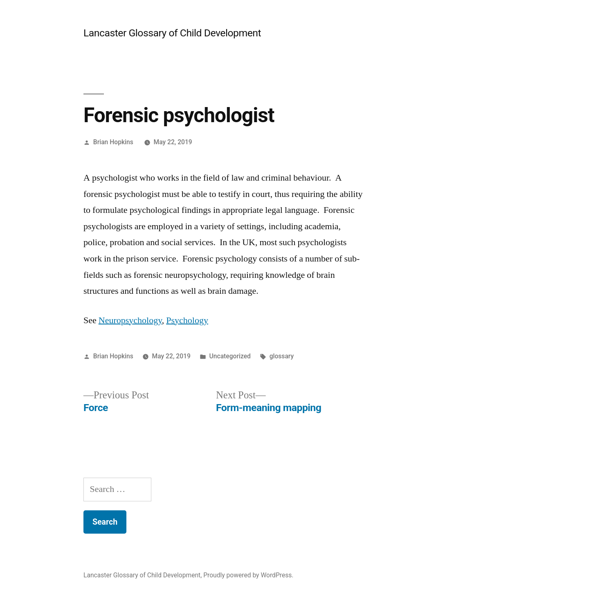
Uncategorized (230, 356)
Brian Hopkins (113, 142)
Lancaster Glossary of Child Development (172, 33)
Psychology (187, 320)
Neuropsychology (130, 320)
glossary (282, 356)
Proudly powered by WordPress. (248, 575)
